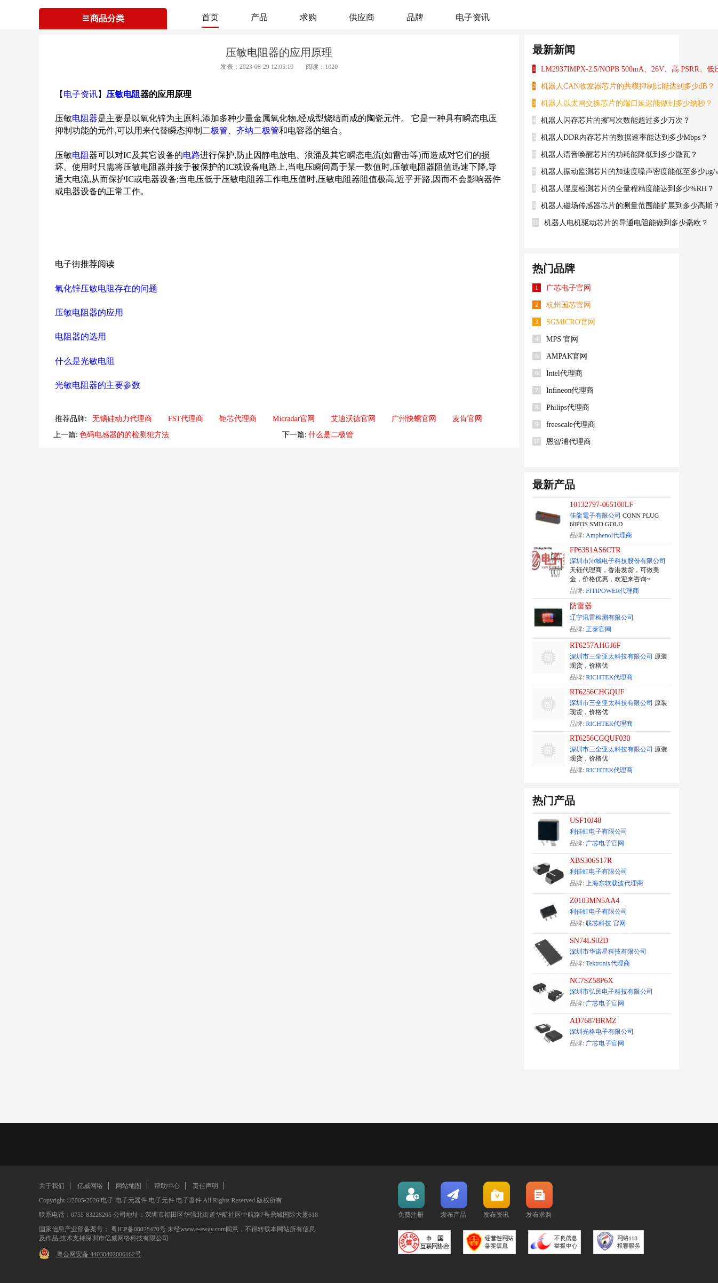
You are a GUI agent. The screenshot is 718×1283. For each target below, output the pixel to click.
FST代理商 (185, 419)
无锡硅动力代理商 (122, 419)
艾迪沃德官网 (353, 419)
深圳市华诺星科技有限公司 (608, 951)
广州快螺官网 (414, 419)
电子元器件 (131, 1200)
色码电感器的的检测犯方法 (124, 435)
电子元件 (161, 1200)
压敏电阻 (123, 94)
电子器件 (189, 1200)
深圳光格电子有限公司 (602, 1031)
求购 (308, 17)
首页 (210, 17)
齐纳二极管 (257, 130)
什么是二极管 (330, 435)
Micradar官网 (294, 419)
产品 (259, 17)
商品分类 (103, 18)
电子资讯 (473, 17)
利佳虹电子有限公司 (598, 831)
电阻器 (85, 118)
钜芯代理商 (238, 419)
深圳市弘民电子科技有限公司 (611, 991)
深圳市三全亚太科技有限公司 (611, 656)
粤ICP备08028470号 (138, 1229)
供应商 (361, 17)
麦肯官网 (467, 419)
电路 (191, 155)
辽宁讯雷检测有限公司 (602, 617)
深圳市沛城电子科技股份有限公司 (618, 561)
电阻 (80, 155)
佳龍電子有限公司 (595, 515)
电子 (107, 1200)
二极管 (215, 130)
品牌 (415, 17)
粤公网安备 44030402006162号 (99, 1254)
